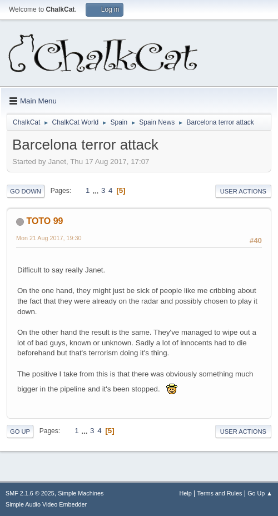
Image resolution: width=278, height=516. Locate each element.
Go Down (25, 191)
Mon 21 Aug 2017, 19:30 (49, 238)
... (96, 190)
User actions (243, 191)
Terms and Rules (219, 493)
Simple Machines (80, 493)
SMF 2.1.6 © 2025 (30, 493)
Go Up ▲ (259, 493)
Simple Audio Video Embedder (46, 504)
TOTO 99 (44, 221)
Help (186, 493)
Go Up (20, 431)
